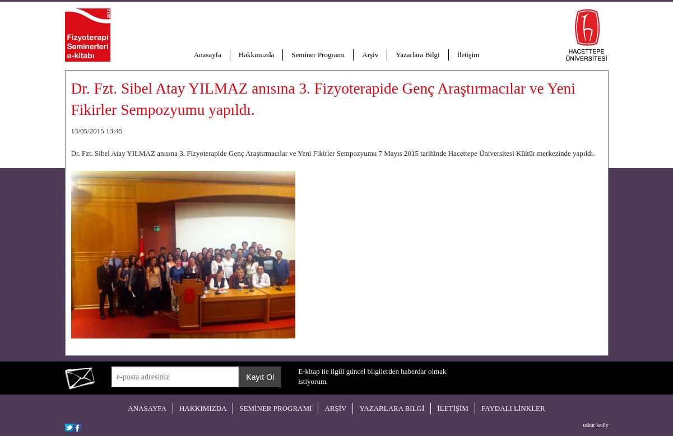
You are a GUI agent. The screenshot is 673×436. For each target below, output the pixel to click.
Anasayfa (207, 54)
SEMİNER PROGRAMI (275, 408)
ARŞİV (335, 408)
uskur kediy (595, 425)
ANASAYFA (147, 408)
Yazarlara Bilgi (417, 54)
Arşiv (370, 54)
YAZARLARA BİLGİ (391, 408)
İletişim (468, 54)
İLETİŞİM (452, 408)
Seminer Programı (318, 54)
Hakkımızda (257, 54)
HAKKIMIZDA (203, 408)
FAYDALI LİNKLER (513, 408)
